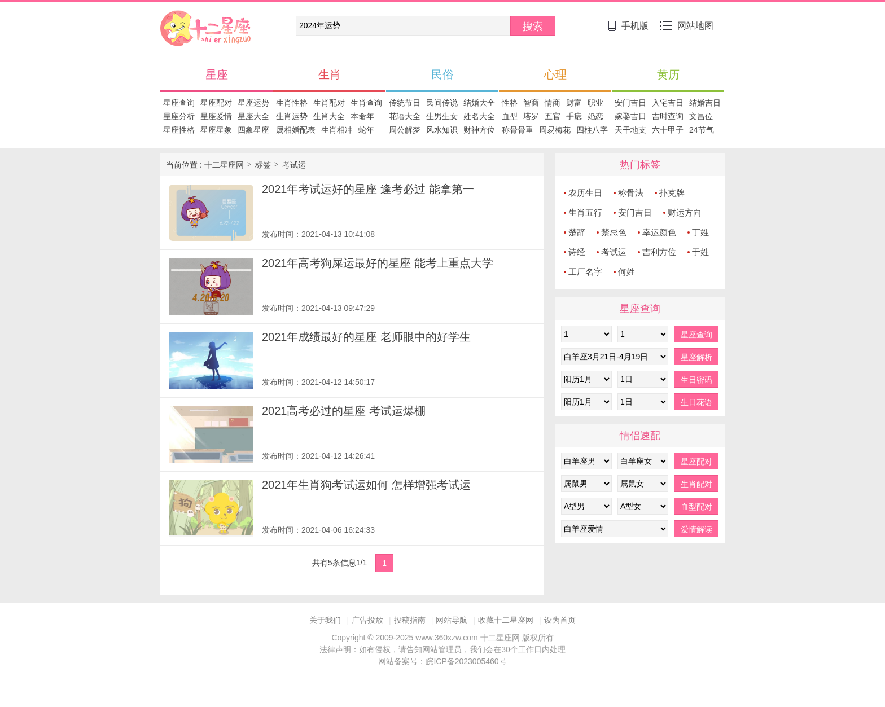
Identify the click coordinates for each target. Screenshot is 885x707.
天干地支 (630, 129)
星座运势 (253, 102)
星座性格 (179, 129)
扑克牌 (672, 192)
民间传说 (442, 102)
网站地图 (686, 25)
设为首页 (560, 620)
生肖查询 (366, 102)
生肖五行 (585, 212)
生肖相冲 (337, 129)
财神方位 (479, 129)
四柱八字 (592, 129)
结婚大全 (479, 102)
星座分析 (179, 116)
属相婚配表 (296, 129)
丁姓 (700, 232)
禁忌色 (613, 232)
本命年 (362, 116)
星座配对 (216, 102)
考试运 (294, 164)
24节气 (701, 129)
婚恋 (595, 116)
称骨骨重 (517, 129)
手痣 (574, 116)
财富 (574, 102)
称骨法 (630, 192)
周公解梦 (404, 129)
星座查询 (179, 102)
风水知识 (442, 129)
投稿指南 (410, 620)
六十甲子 (668, 129)
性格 (510, 102)
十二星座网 (180, 15)
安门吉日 (630, 102)
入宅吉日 (668, 102)
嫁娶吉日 (630, 116)
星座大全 (253, 116)
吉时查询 (668, 116)
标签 (263, 164)
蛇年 (366, 129)
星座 (216, 74)
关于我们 (325, 620)
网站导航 (451, 620)
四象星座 (253, 129)
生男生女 (442, 116)
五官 (552, 116)
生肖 (329, 74)
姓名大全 (479, 116)
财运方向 (685, 212)
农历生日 (585, 192)
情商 (552, 102)
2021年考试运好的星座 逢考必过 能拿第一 (368, 189)
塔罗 (531, 116)
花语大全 (404, 116)
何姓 (626, 271)
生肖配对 (329, 102)
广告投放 (367, 620)
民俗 (442, 74)
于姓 (700, 252)
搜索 (533, 26)
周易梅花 (555, 129)
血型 (510, 116)
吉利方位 (659, 252)
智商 (531, 102)
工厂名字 (585, 271)
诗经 (576, 252)
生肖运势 (292, 116)
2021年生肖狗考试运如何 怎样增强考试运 (366, 484)
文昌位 (701, 116)
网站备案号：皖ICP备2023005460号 (442, 661)
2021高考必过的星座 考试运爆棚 (344, 411)
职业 (595, 102)
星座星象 (216, 129)
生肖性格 (292, 102)
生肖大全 (329, 116)
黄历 (668, 74)
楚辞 (576, 232)
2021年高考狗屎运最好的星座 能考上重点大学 (377, 263)
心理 (555, 74)
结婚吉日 (705, 102)
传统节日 (404, 102)
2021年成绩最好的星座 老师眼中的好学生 (366, 337)
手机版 (628, 26)
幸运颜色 (659, 232)
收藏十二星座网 (505, 620)
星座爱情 (216, 116)
